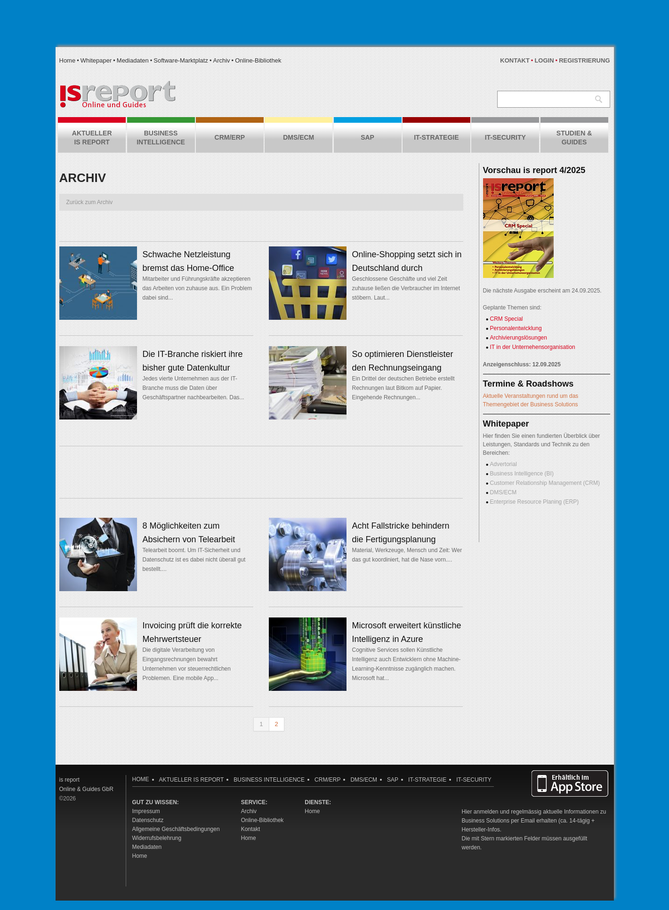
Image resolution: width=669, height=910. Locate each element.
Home (67, 60)
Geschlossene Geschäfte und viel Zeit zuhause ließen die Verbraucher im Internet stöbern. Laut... (406, 288)
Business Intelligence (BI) (522, 473)
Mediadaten (133, 60)
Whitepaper (96, 60)
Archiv (221, 60)
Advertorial (503, 464)
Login (544, 60)
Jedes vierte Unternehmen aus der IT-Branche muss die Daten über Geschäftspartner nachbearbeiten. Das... (193, 388)
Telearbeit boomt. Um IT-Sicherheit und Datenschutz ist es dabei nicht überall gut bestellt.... (194, 559)
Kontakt (515, 60)
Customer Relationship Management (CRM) (545, 483)
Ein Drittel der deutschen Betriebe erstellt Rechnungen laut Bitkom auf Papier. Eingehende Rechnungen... (403, 388)
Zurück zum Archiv (89, 202)
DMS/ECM (503, 492)
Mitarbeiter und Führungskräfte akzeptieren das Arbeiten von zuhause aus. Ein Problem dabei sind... (197, 288)
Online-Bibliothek (258, 60)
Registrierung (584, 60)
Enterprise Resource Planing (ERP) (534, 502)
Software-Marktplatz (180, 60)
